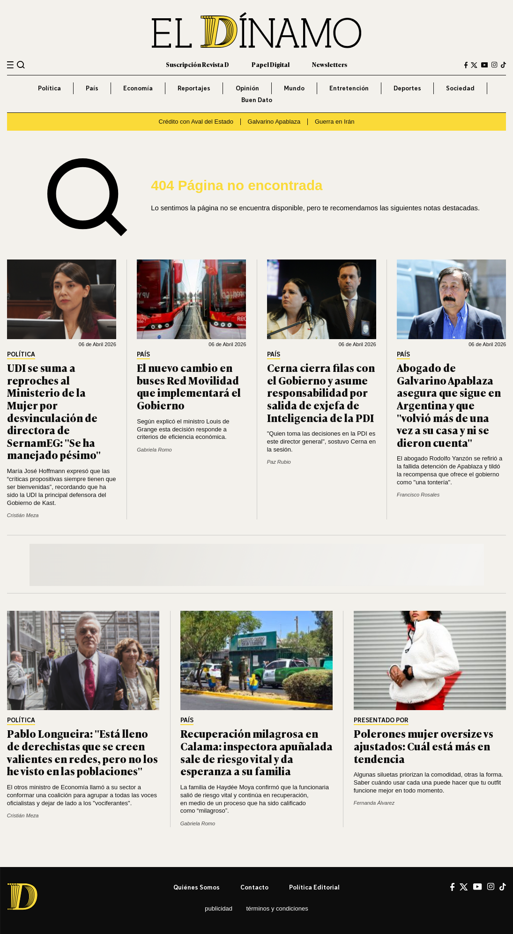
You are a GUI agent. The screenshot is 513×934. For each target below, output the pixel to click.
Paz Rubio (279, 462)
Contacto (254, 887)
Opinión (247, 88)
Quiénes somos (196, 887)
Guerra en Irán (335, 121)
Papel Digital (271, 64)
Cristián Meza (23, 515)
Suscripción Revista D (197, 64)
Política (49, 88)
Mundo (294, 88)
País (92, 88)
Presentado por (381, 720)
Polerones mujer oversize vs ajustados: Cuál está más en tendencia (423, 746)
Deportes (407, 88)
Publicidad (218, 908)
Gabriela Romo (154, 449)
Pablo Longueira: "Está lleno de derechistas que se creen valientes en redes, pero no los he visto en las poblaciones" (82, 752)
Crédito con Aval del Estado (196, 121)
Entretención (349, 88)
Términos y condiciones (277, 908)
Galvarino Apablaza (274, 121)
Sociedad (460, 88)
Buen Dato (256, 100)
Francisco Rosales (418, 494)
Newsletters (329, 64)
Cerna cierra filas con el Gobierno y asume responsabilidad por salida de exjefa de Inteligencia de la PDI (321, 392)
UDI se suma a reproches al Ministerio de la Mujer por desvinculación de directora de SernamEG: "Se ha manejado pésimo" (54, 411)
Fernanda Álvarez (374, 803)
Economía (138, 88)
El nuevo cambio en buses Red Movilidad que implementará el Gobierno (189, 386)
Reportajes (194, 88)
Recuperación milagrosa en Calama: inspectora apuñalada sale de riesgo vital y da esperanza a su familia (256, 752)
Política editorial (314, 887)
